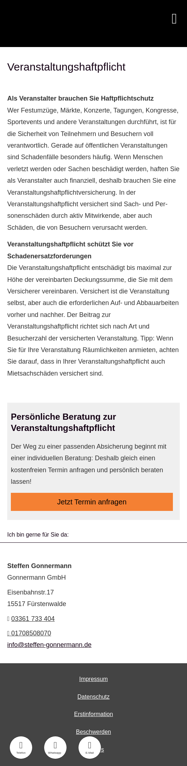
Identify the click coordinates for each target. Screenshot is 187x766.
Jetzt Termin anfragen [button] (92, 502)
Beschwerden (93, 732)
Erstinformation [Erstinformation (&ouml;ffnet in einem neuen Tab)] (93, 714)
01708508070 (29, 633)
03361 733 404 (33, 618)
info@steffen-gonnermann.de (49, 644)
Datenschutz (93, 697)
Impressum (93, 679)
